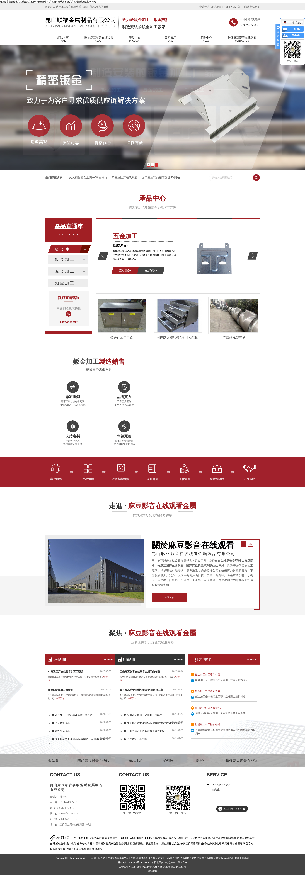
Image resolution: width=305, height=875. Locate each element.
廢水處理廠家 (238, 843)
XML (233, 6)
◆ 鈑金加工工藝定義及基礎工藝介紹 (72, 714)
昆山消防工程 (81, 837)
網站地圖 (216, 6)
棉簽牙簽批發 (218, 837)
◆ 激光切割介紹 (61, 723)
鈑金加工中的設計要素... (208, 691)
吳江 (178, 866)
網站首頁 (63, 39)
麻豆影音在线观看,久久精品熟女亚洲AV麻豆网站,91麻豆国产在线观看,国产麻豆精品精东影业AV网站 (48, 1)
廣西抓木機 (190, 837)
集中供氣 (71, 843)
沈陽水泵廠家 (160, 837)
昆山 (173, 866)
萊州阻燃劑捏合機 (68, 849)
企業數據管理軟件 (211, 843)
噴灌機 (226, 843)
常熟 (160, 866)
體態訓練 (124, 843)
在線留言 (296, 29)
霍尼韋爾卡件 (113, 837)
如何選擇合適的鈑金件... (208, 707)
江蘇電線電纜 (193, 843)
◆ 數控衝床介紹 (61, 731)
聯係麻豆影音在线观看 (242, 39)
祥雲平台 (158, 862)
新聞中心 (206, 39)
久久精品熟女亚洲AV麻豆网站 (88, 177)
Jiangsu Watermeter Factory (137, 837)
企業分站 (204, 6)
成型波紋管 (178, 843)
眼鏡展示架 (152, 843)
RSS (226, 6)
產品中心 (134, 39)
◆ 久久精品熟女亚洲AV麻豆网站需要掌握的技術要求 (153, 723)
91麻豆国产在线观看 (125, 177)
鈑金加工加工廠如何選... (208, 674)
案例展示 (170, 39)
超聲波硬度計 (138, 843)
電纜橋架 (100, 843)
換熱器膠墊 (204, 837)
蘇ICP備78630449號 (128, 862)
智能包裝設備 (97, 837)
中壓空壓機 (165, 843)
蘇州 (183, 866)
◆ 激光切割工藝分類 (135, 739)
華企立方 (182, 862)
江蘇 (134, 866)
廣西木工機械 (176, 837)
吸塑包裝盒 (59, 843)
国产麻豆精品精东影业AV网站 (161, 177)
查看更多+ (125, 270)
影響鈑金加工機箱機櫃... (208, 724)
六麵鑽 (83, 849)
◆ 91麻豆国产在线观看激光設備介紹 (144, 731)
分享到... (296, 35)
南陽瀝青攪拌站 (235, 837)
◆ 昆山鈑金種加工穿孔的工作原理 (143, 714)
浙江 (144, 866)
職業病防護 (112, 843)
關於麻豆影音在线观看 (99, 39)
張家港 (167, 866)
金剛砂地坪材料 (86, 843)
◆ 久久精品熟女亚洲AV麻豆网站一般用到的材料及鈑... (80, 743)
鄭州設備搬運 (94, 849)
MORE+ (251, 659)
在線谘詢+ (151, 270)
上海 (139, 866)
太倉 (155, 866)
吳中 (149, 866)
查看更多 (169, 597)
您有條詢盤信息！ (249, 6)
